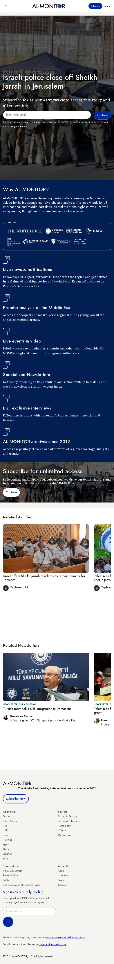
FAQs (6, 880)
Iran (5, 826)
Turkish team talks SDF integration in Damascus (37, 708)
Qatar (6, 849)
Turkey (6, 816)
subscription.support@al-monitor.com (65, 937)
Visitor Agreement (12, 871)
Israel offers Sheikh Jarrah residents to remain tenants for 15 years (44, 578)
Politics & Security (67, 816)
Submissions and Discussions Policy (21, 885)
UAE (5, 830)
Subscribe (95, 6)
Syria (5, 858)
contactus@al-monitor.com (52, 944)
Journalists (63, 875)
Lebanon (7, 854)
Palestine (7, 840)
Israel (5, 835)
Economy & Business (69, 821)
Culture (62, 830)
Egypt (6, 844)
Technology (64, 826)
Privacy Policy (10, 875)
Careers (62, 885)
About (61, 871)
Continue (11, 492)
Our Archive (64, 835)
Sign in (107, 6)
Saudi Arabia (10, 821)
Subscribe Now (16, 799)
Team (61, 880)
